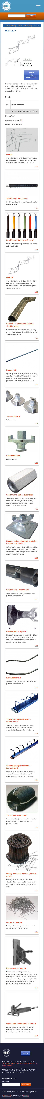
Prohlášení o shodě (13, 120)
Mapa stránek (6, 1096)
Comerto (26, 1096)
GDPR (25, 1053)
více (36, 166)
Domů (7, 26)
